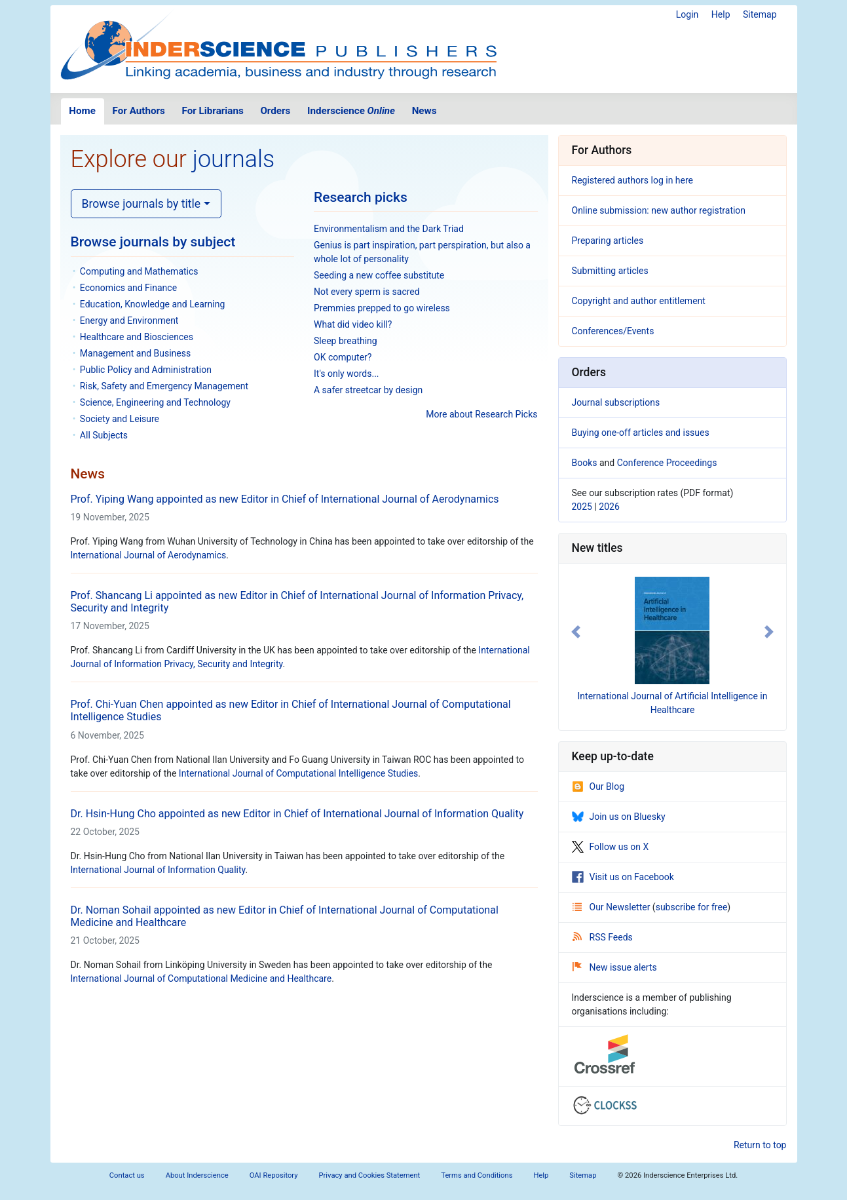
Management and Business (135, 353)
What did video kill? (353, 324)
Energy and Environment (129, 320)
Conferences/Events (613, 331)
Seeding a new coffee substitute (379, 275)
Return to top (760, 1145)
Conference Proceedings (667, 462)
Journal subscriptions (616, 402)
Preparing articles (608, 240)
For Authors (139, 111)
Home (82, 111)
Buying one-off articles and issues (640, 432)
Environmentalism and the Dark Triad (389, 228)
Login (687, 14)
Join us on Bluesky (619, 816)
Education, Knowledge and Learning (152, 304)
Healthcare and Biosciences (136, 337)
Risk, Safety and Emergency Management (164, 386)
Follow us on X (610, 847)
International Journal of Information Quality (158, 869)
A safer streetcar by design (368, 390)
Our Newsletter (612, 907)
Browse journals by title (141, 203)
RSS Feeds (603, 937)
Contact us (127, 1175)
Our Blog (598, 786)
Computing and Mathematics (139, 271)
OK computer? (342, 357)
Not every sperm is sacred (367, 291)
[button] (576, 631)
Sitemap (759, 14)
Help (720, 14)
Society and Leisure (119, 419)
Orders (275, 111)
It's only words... (346, 373)
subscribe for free (692, 907)
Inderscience (351, 111)
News (424, 111)
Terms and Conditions (476, 1175)
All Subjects (104, 435)
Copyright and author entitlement (639, 301)
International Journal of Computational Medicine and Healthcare (201, 978)
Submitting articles (610, 270)
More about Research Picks (481, 414)
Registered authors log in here (633, 180)
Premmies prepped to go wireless (382, 308)
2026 (609, 506)
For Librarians (212, 111)
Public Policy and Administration (146, 369)
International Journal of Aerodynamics (149, 555)
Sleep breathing (345, 341)
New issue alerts (615, 967)
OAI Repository (274, 1175)
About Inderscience (197, 1175)
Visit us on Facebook (623, 877)
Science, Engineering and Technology (155, 402)
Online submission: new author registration (659, 210)
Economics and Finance (128, 287)
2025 (582, 506)
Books (584, 462)
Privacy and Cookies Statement (370, 1175)
